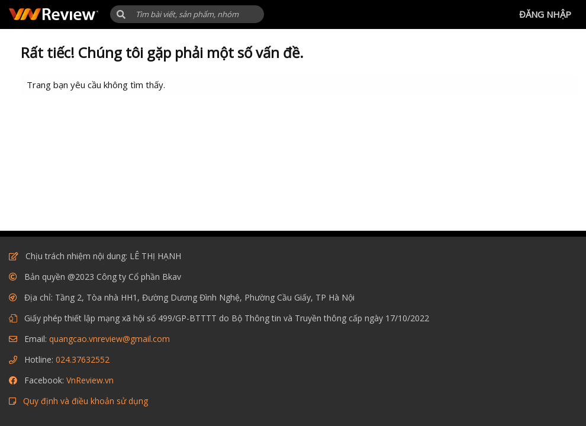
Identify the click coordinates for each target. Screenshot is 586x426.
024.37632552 (83, 359)
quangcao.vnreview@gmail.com (109, 338)
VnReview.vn (90, 380)
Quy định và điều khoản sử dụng (85, 400)
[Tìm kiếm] (187, 14)
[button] (121, 14)
